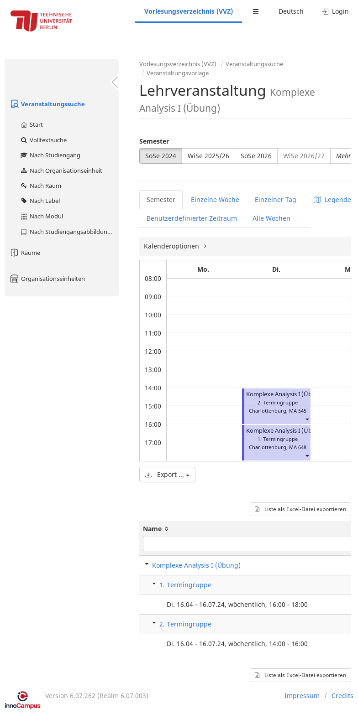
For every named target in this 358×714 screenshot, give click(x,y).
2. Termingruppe (185, 624)
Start (31, 124)
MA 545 (297, 410)
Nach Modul (41, 216)
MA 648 (297, 447)
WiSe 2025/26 (208, 155)
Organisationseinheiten (47, 278)
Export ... (167, 474)
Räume (24, 252)
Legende (332, 199)
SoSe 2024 (160, 155)
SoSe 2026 (256, 155)
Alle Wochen (271, 218)
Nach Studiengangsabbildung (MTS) (69, 232)
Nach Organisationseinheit (61, 170)
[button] (307, 419)
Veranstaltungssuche (47, 104)
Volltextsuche (43, 140)
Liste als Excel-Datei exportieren (300, 509)
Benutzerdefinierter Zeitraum (192, 218)
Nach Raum (40, 185)
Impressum (302, 695)
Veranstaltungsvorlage (178, 73)
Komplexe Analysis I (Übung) (285, 394)
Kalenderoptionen (172, 246)
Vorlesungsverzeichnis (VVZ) (188, 11)
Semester (154, 141)
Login (335, 11)
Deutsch (291, 11)
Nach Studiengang (50, 155)
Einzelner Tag (275, 199)
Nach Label (40, 201)
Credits (342, 695)
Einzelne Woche (215, 199)
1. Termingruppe (185, 584)
